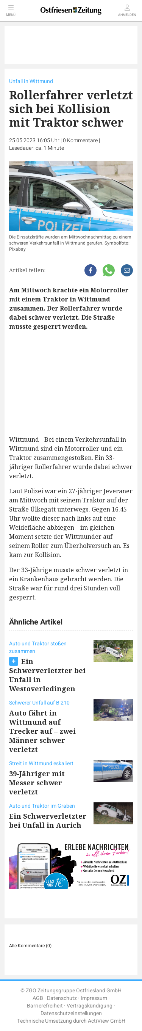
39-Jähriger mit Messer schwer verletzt (37, 782)
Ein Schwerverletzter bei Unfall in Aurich (47, 820)
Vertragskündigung (89, 1006)
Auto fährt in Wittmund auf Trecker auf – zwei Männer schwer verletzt (42, 731)
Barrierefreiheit (45, 1006)
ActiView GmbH (106, 1021)
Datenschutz (62, 998)
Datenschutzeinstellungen (71, 1013)
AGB (38, 998)
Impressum (94, 998)
